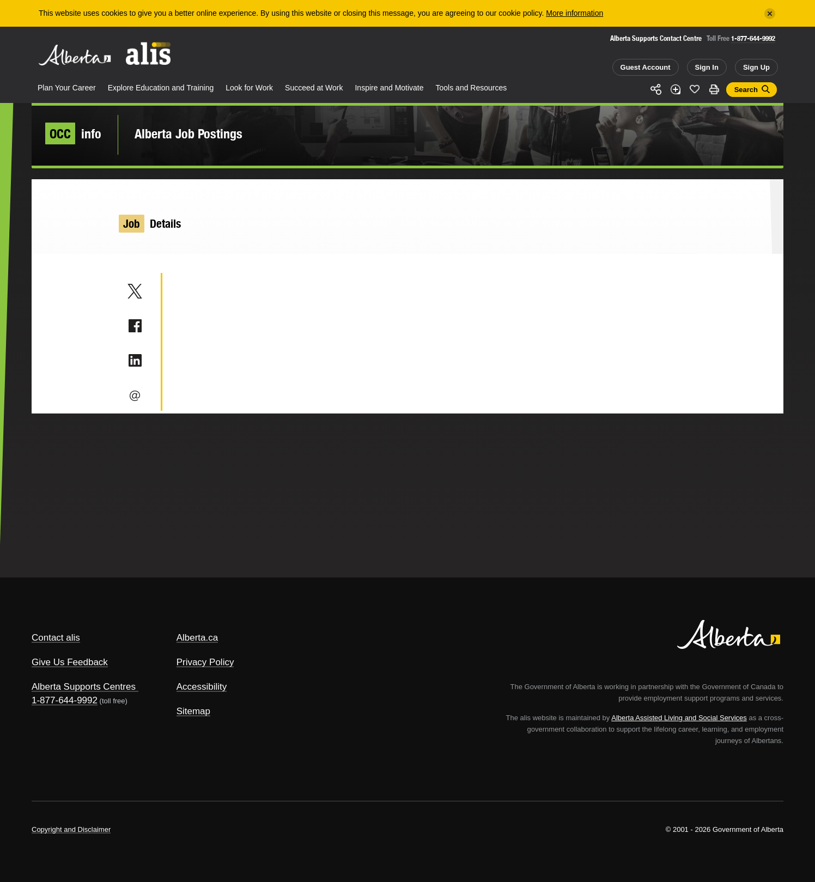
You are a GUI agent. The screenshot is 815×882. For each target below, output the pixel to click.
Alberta (74, 55)
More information (574, 13)
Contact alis (56, 637)
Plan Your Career (67, 87)
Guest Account (646, 67)
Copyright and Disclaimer (71, 829)
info (73, 133)
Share (655, 89)
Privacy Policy (205, 662)
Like (694, 88)
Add (675, 89)
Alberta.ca (197, 637)
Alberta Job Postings (188, 133)
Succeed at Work (314, 87)
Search (746, 90)
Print (714, 89)
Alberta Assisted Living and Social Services (679, 718)
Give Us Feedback (70, 662)
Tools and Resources (471, 87)
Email (134, 395)
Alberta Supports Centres (84, 687)
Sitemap (193, 711)
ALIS (149, 53)
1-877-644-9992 (753, 38)
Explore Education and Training (161, 87)
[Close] (769, 13)
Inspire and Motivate (389, 87)
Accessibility (202, 687)
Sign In (707, 67)
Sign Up (756, 67)
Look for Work (249, 87)
